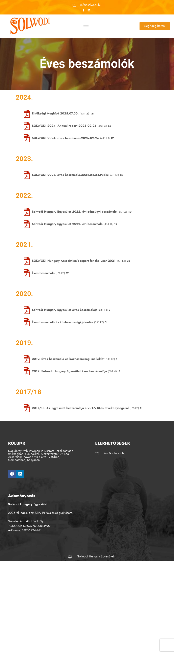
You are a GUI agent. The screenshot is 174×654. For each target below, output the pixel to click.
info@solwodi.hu (90, 4)
